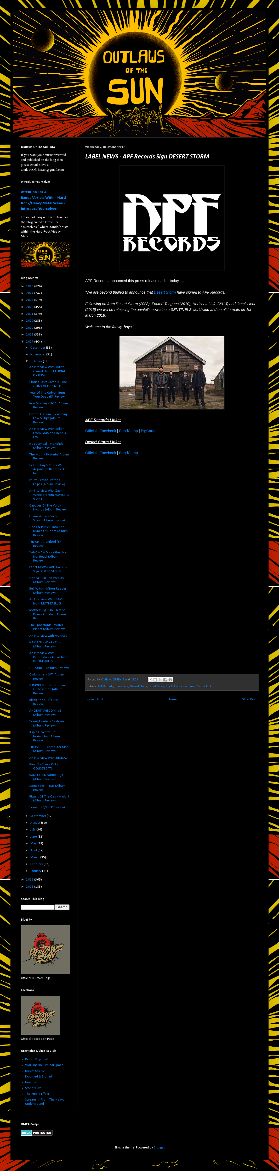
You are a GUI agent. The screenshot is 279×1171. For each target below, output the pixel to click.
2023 (30, 300)
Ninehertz (32, 1082)
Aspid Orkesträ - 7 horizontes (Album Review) (44, 736)
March (35, 857)
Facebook (108, 431)
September (38, 816)
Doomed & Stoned (38, 1076)
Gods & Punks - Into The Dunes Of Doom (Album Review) (48, 531)
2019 (30, 327)
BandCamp (128, 431)
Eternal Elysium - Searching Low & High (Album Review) (48, 418)
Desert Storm (165, 292)
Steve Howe (188, 686)
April (34, 850)
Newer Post (95, 699)
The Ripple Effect (37, 1094)
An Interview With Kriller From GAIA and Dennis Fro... (47, 433)
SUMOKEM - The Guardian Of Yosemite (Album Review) (48, 689)
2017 (30, 341)
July (33, 829)
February (37, 864)
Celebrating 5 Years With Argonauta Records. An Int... (47, 469)
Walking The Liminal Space (44, 1065)
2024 (30, 293)
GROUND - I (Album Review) (49, 668)
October (36, 361)
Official (90, 431)
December (38, 347)
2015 (30, 886)
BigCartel (148, 431)
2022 (30, 307)
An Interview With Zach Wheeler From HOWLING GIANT (49, 495)
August (35, 822)
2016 (30, 879)
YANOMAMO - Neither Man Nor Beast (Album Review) (48, 556)
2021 (30, 314)
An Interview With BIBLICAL (48, 758)
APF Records (105, 686)
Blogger (159, 1147)
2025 (30, 286)
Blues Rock (121, 686)
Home (172, 699)
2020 (30, 320)
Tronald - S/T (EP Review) (47, 807)
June (34, 836)
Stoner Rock (204, 686)
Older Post (249, 699)
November (38, 354)
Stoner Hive (33, 1088)
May (33, 843)
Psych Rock (172, 686)
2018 (30, 334)
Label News (156, 686)
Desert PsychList (36, 1059)
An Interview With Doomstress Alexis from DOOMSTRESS (48, 657)
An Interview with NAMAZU (48, 635)
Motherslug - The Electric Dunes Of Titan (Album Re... (47, 614)
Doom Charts (34, 1071)
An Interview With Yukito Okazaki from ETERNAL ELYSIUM (47, 371)
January (36, 871)
